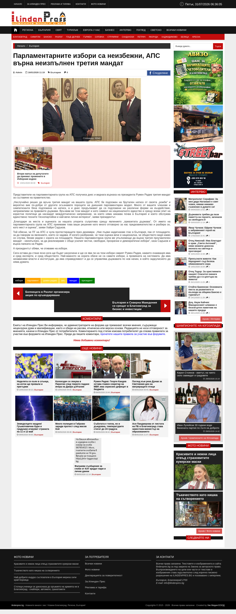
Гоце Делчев (73, 37)
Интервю (125, 30)
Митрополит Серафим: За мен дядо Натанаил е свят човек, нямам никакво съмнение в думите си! (203, 203)
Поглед (141, 30)
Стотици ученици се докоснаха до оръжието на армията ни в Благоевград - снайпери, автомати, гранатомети (46, 588)
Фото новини (98, 4)
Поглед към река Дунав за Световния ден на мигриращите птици (147, 372)
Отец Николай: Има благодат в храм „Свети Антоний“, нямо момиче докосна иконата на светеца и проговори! (204, 245)
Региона (27, 30)
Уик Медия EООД (216, 610)
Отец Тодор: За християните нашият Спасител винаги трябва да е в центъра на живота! (204, 275)
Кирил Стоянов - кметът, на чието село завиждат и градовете (196, 374)
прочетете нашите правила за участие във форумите (132, 321)
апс (63, 280)
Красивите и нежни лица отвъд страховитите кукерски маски (46, 563)
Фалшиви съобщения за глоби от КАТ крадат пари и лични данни (90, 456)
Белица (185, 37)
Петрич (142, 37)
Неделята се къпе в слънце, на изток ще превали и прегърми (33, 372)
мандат (73, 280)
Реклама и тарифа (61, 4)
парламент (33, 280)
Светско (156, 30)
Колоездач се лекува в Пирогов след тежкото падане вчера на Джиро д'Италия (72, 372)
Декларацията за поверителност (102, 577)
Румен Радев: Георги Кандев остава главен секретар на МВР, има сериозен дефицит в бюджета (111, 373)
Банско (48, 37)
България (44, 30)
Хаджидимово (169, 37)
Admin (17, 72)
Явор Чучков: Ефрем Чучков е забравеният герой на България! (204, 230)
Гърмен (87, 37)
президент (86, 280)
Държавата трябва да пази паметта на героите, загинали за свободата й (205, 217)
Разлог (59, 37)
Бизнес (110, 30)
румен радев (50, 280)
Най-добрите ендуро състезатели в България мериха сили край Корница (45, 578)
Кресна (196, 37)
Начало (18, 4)
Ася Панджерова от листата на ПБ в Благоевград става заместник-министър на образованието (148, 415)
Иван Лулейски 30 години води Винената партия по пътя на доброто (198, 426)
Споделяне (159, 73)
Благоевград (20, 37)
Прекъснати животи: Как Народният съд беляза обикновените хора (202, 261)
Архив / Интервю (211, 319)
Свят (59, 30)
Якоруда (153, 37)
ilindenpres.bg (17, 610)
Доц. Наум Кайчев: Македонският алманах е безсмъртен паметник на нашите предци (202, 306)
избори (19, 280)
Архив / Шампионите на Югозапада (199, 438)
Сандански (128, 37)
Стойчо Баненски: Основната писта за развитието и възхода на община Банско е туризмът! (205, 291)
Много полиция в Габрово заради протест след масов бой (71, 414)
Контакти (81, 4)
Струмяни (113, 37)
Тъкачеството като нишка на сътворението (36, 570)
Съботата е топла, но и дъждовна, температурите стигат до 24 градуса (109, 414)
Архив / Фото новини (209, 531)
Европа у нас (91, 30)
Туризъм (72, 30)
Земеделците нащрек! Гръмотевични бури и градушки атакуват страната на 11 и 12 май (33, 415)
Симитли (35, 37)
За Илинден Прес (36, 4)
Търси (218, 46)
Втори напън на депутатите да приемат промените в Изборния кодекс (33, 176)
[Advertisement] (165, 17)
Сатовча (99, 37)
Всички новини (176, 30)
